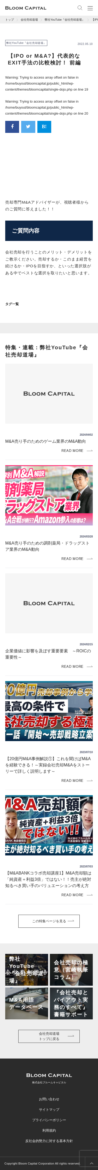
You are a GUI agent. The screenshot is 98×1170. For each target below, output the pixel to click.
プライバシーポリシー (49, 1120)
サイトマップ (49, 1110)
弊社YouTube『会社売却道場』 (65, 19)
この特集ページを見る (49, 921)
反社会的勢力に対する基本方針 (49, 1141)
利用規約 (49, 1130)
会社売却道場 (29, 19)
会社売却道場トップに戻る (49, 1036)
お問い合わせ (49, 1099)
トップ (9, 19)
